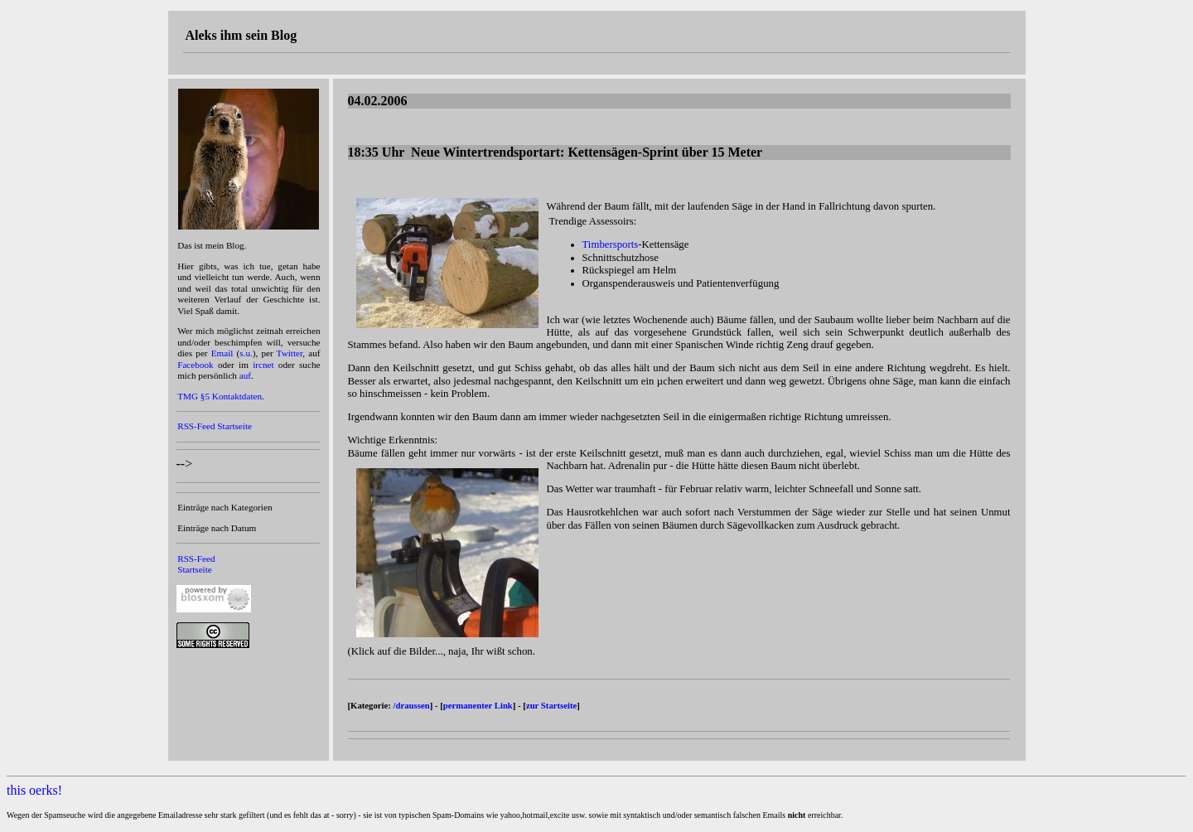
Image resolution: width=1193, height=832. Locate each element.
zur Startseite (551, 705)
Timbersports (610, 244)
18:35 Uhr (555, 152)
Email (222, 353)
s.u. (246, 353)
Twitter (290, 353)
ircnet (263, 365)
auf (245, 375)
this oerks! (34, 790)
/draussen (412, 705)
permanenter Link (478, 705)
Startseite (234, 426)
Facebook (195, 365)
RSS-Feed (196, 426)
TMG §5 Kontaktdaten (219, 396)
